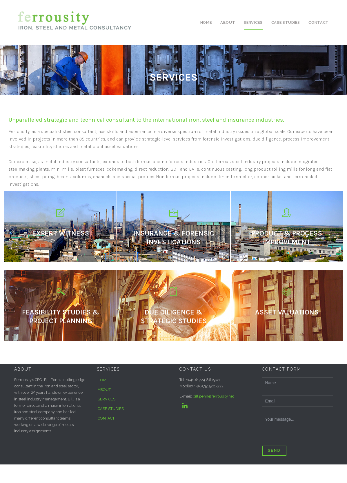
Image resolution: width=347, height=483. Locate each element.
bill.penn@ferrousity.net (213, 396)
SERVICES (106, 399)
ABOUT (104, 389)
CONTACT (106, 418)
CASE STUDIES (111, 409)
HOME (103, 380)
